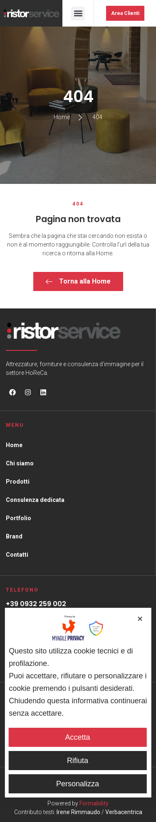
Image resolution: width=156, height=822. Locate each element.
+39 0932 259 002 (36, 604)
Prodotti (18, 481)
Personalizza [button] (77, 784)
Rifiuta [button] (77, 760)
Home (14, 445)
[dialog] (78, 702)
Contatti (17, 554)
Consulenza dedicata (35, 500)
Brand (14, 536)
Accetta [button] (77, 737)
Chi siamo (20, 463)
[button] (78, 13)
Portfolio (18, 518)
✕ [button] (140, 619)
